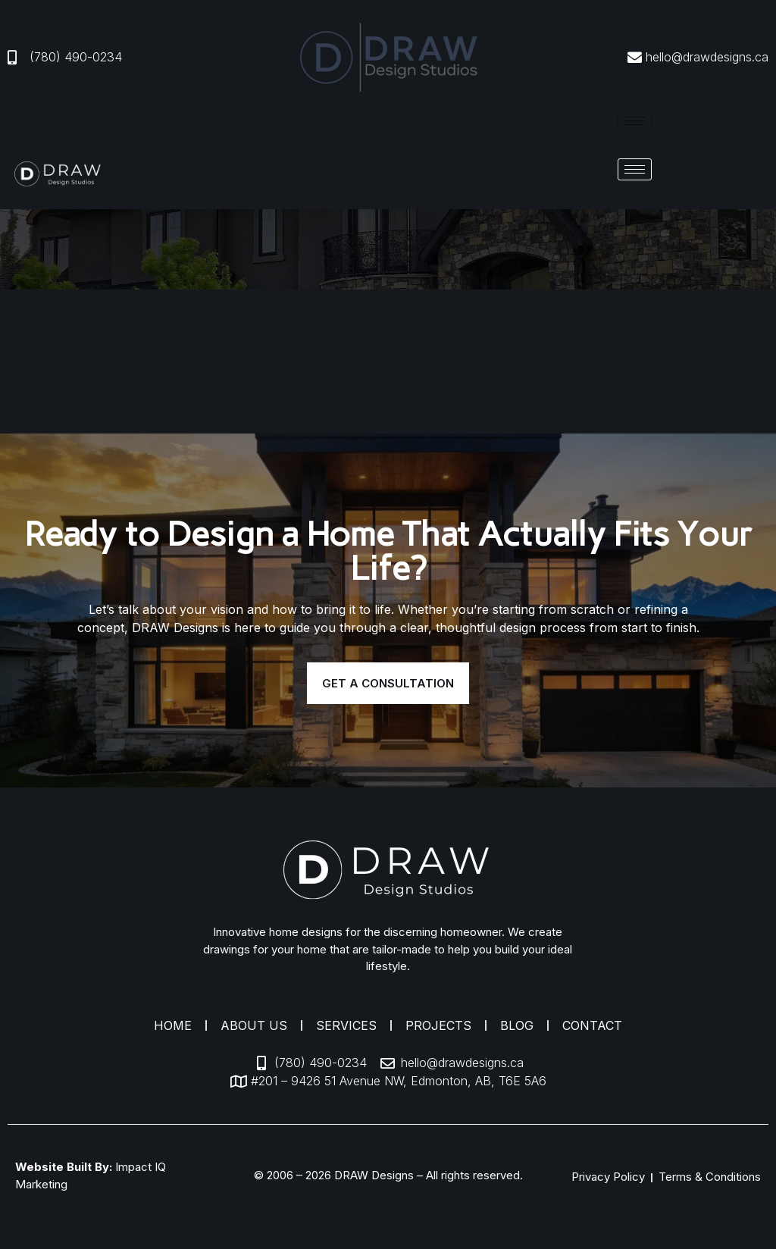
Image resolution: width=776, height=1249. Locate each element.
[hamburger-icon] (635, 121)
